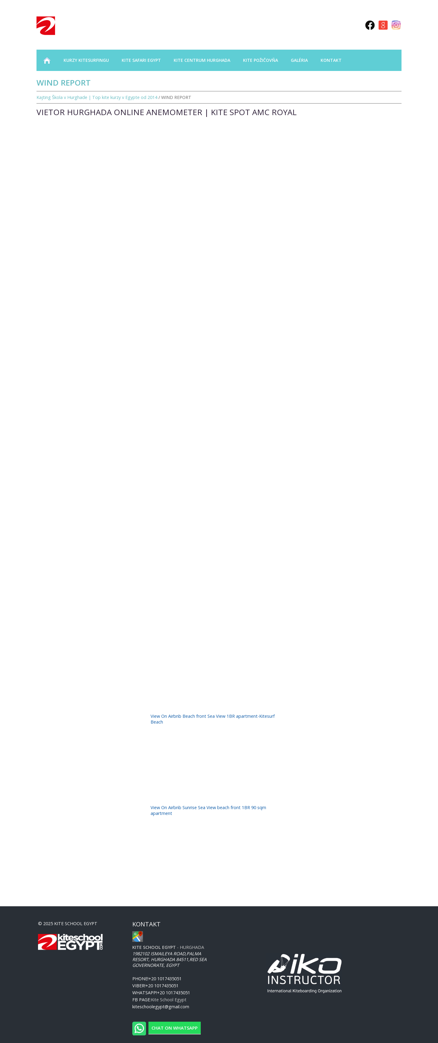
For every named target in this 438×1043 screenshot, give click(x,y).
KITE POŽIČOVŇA (260, 60)
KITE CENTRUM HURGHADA (202, 60)
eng (330, 24)
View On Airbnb (166, 716)
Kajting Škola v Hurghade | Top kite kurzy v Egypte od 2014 (96, 97)
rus (341, 24)
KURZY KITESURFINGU (86, 60)
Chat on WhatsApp (174, 1028)
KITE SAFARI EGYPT (141, 60)
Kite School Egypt (168, 999)
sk (350, 24)
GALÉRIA (299, 60)
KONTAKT (331, 60)
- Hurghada (168, 947)
